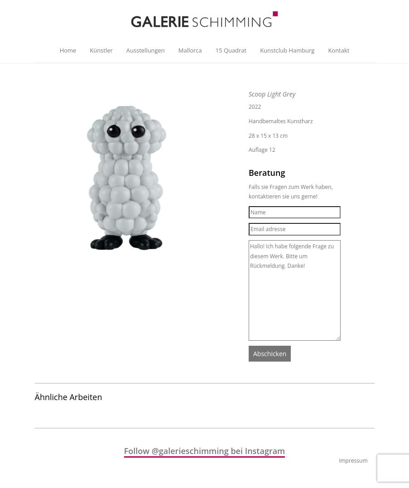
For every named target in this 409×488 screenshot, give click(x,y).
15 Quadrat (231, 50)
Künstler (101, 50)
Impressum (353, 460)
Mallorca (190, 50)
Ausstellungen (145, 50)
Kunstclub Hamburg (287, 50)
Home (68, 50)
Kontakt (338, 50)
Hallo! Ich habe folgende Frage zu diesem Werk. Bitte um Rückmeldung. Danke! (295, 290)
